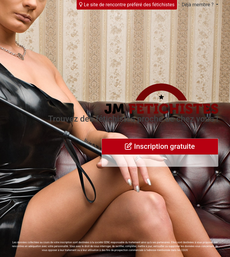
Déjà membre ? (198, 4)
